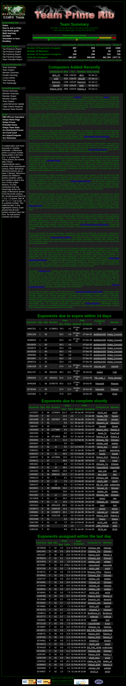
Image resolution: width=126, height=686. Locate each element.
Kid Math (6, 36)
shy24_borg (94, 658)
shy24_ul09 (102, 481)
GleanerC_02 (102, 423)
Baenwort (56, 82)
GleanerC (115, 423)
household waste (53, 160)
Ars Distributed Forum (12, 130)
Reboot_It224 (102, 515)
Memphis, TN (44, 271)
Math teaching (9, 33)
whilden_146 (94, 589)
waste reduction (92, 303)
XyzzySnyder (94, 623)
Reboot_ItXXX (56, 89)
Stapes (102, 519)
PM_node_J (99, 378)
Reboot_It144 (94, 555)
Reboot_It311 (102, 430)
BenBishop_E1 (94, 613)
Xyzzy (107, 623)
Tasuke (115, 416)
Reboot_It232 (94, 596)
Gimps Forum (8, 122)
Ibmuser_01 (102, 488)
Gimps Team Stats (11, 127)
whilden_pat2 (102, 443)
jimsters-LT (94, 641)
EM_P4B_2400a (94, 630)
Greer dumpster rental (97, 149)
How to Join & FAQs (11, 28)
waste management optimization (97, 137)
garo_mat (102, 471)
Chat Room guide (10, 31)
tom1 (100, 329)
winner (115, 509)
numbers (77, 97)
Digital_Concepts (114, 334)
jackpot (102, 509)
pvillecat (107, 617)
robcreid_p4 (102, 512)
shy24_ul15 (94, 592)
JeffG (115, 526)
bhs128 (81, 79)
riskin (81, 85)
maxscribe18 (102, 467)
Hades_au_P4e (94, 661)
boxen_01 (102, 433)
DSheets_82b (94, 575)
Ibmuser (114, 488)
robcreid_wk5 (99, 366)
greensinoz (115, 450)
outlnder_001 (94, 668)
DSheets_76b (102, 440)
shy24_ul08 (94, 568)
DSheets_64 (94, 582)
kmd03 (94, 620)
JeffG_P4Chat (102, 526)
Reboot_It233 (94, 637)
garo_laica (102, 474)
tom (114, 329)
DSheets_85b (102, 478)
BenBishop (107, 613)
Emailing (6, 41)
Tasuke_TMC (102, 416)
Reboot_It (81, 89)
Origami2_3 (94, 610)
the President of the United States (94, 225)
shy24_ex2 (102, 412)
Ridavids (114, 383)
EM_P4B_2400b (94, 647)
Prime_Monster (114, 378)
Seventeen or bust (11, 38)
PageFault (114, 433)
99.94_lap (102, 529)
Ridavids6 (99, 383)
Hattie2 (100, 372)
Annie (99, 394)
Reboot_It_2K (102, 436)
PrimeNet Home (9, 125)
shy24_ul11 (102, 447)
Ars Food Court (9, 133)
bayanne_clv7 (94, 599)
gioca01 (102, 450)
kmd (107, 620)
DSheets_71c (102, 464)
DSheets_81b (94, 558)
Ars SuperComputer (11, 135)
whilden (115, 443)
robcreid (114, 366)
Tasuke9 (102, 426)
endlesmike (115, 485)
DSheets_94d (94, 548)
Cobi (115, 372)
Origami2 (108, 610)
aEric (81, 75)
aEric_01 (56, 75)
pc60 (56, 79)
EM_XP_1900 (102, 485)
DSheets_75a (94, 551)
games (106, 97)
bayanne (107, 599)
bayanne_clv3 (94, 603)
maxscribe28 (94, 565)
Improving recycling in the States (89, 292)
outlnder (107, 668)
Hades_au (107, 661)
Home (5, 25)
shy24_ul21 (94, 606)
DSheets (115, 440)
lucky (102, 505)
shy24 (114, 412)
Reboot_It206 (94, 665)
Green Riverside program (61, 237)
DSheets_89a (102, 495)
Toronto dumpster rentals (81, 181)
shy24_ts (94, 671)
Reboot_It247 (94, 634)
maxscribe (114, 467)
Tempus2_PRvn (94, 572)
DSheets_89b (94, 651)
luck (114, 505)
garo (115, 471)
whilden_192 (94, 579)
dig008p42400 (100, 334)
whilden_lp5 (102, 491)
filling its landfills (35, 206)
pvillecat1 (94, 617)
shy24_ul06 (102, 522)
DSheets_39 (102, 502)
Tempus (107, 572)
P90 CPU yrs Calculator (13, 117)
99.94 (114, 529)
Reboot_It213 (102, 457)
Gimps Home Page (11, 120)
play (115, 498)
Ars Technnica (9, 138)
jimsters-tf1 (102, 419)
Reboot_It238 (94, 654)
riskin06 (56, 85)
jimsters (114, 419)
